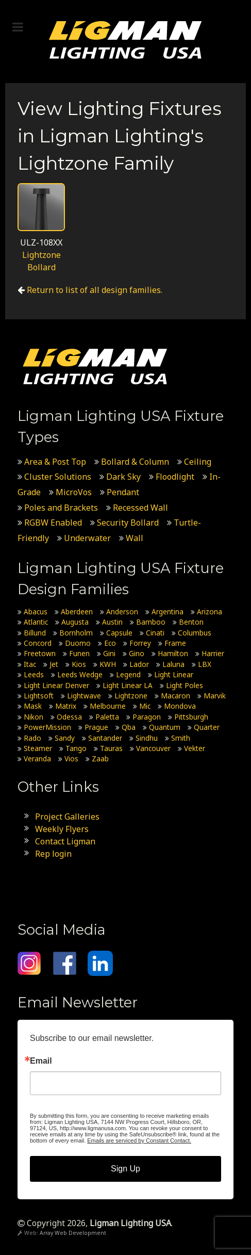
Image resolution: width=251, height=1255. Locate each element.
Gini (109, 653)
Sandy (65, 738)
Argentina (167, 611)
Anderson (122, 611)
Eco (110, 643)
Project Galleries (67, 816)
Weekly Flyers (62, 829)
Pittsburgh (191, 717)
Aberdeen (77, 611)
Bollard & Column (135, 461)
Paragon (146, 717)
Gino (136, 653)
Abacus (35, 611)
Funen (79, 653)
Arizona (209, 611)
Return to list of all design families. (94, 290)
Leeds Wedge (80, 674)
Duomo (78, 643)
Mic (144, 706)
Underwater (87, 538)
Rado (32, 738)
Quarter (207, 727)
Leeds (34, 674)
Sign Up (125, 1168)
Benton (191, 622)
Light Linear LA (128, 685)
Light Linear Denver (56, 685)
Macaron (175, 695)
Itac (30, 664)
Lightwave (84, 695)
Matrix (65, 706)
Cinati (155, 633)
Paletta (107, 717)
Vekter (194, 748)
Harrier (213, 653)
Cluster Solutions (57, 476)
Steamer (38, 748)
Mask (33, 706)
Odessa (69, 717)
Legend (128, 674)
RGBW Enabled (53, 522)
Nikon (33, 717)
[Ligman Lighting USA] (125, 39)
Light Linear (173, 674)
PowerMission (47, 727)
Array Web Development (73, 1232)
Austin (112, 622)
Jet (53, 664)
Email (41, 1061)
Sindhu (147, 738)
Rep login (53, 853)
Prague (96, 727)
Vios (71, 758)
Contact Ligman (65, 841)
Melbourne (108, 706)
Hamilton (173, 653)
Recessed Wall (140, 507)
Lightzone (130, 695)
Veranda (37, 758)
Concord (38, 643)
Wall (134, 538)
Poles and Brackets (61, 507)
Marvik (215, 695)
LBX (204, 664)
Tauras (111, 748)
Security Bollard (128, 522)
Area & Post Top (55, 461)
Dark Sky (123, 476)
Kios (79, 664)
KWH (107, 664)
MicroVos (74, 492)
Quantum (164, 727)
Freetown (40, 653)
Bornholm (76, 633)
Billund (35, 633)
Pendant (123, 492)
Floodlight (175, 476)
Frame (175, 643)
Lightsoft (39, 695)
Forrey (140, 643)
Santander (105, 738)
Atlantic (36, 622)
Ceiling (197, 461)
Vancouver (153, 748)
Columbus (194, 633)
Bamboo (150, 622)
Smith (180, 738)
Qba (129, 727)
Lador (139, 664)
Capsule (119, 633)
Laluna (173, 664)
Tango (76, 748)
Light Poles (184, 685)
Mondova (180, 706)
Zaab (100, 758)
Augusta (75, 622)
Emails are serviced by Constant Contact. (139, 1140)
